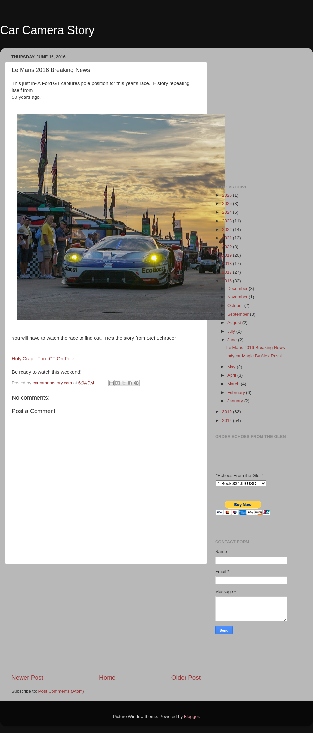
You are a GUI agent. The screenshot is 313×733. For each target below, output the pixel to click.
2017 (227, 272)
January (235, 400)
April (232, 375)
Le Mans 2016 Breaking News (255, 347)
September (238, 314)
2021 (227, 237)
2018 (227, 263)
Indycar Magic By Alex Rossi (254, 355)
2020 (227, 246)
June (232, 339)
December (238, 288)
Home (107, 677)
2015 (227, 411)
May (232, 366)
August (234, 322)
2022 (227, 229)
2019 (227, 255)
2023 (227, 220)
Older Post (186, 677)
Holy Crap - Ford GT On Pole (43, 358)
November (238, 296)
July (231, 331)
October (235, 305)
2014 (227, 420)
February (236, 392)
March (234, 383)
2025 (227, 203)
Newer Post (27, 677)
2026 (227, 195)
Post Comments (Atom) (61, 691)
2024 (227, 212)
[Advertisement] (106, 619)
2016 (227, 280)
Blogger (191, 716)
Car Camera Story (47, 30)
